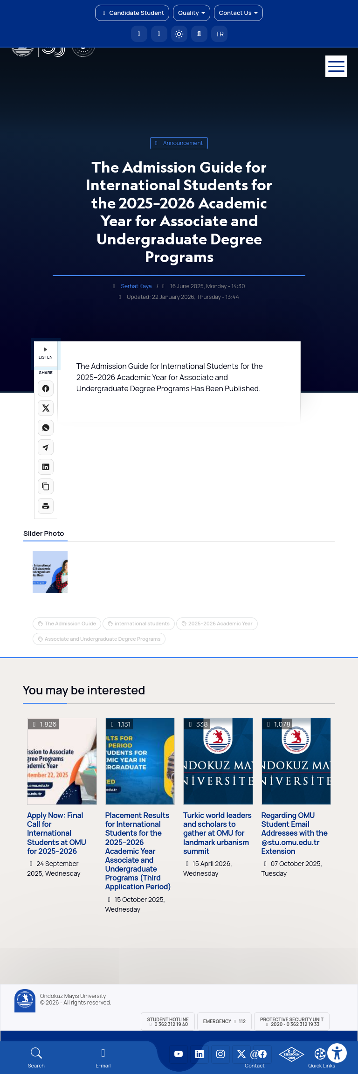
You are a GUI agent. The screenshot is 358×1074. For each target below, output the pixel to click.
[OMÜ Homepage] (139, 34)
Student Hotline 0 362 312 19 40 (167, 1021)
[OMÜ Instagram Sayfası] (220, 1054)
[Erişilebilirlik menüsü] (337, 1053)
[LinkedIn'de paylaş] (46, 467)
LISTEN (46, 353)
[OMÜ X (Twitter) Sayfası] (241, 1054)
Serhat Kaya (136, 286)
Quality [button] (191, 12)
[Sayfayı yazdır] (46, 506)
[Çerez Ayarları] (320, 1054)
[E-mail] (103, 1057)
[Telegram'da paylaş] (46, 447)
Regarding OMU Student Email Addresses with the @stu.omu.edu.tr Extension (295, 833)
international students (142, 623)
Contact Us (238, 12)
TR (219, 33)
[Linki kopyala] (46, 486)
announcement (179, 143)
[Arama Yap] (199, 34)
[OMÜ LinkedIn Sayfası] (199, 1054)
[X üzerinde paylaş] (46, 408)
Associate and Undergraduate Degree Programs (102, 638)
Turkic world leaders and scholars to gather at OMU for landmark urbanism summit (217, 833)
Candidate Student (132, 12)
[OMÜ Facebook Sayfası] (262, 1054)
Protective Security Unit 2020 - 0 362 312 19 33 (292, 1021)
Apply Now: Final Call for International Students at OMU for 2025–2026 (56, 833)
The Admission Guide (70, 623)
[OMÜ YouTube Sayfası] (178, 1054)
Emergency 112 (224, 1021)
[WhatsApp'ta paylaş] (46, 428)
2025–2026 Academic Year (220, 623)
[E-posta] (159, 34)
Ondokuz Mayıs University (73, 996)
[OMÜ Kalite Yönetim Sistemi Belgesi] (291, 1054)
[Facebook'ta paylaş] (46, 388)
